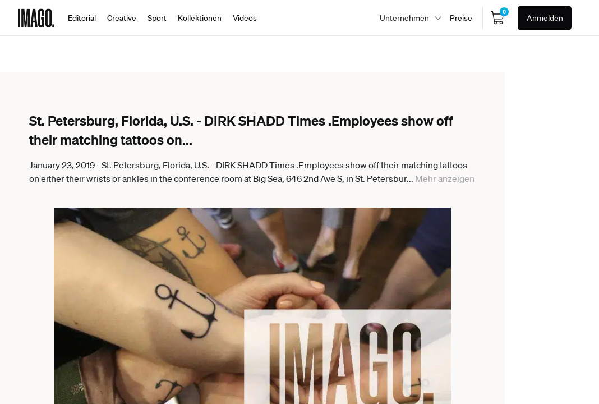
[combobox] (408, 17)
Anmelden (545, 18)
